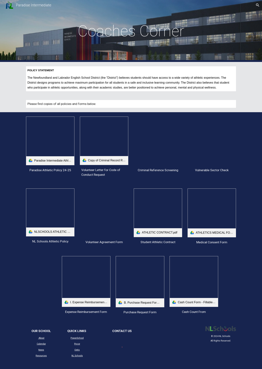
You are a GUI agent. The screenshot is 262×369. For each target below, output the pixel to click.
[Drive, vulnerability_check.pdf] (212, 141)
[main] (131, 31)
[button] (257, 5)
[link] (50, 141)
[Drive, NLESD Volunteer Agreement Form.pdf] (104, 213)
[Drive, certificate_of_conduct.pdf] (158, 141)
